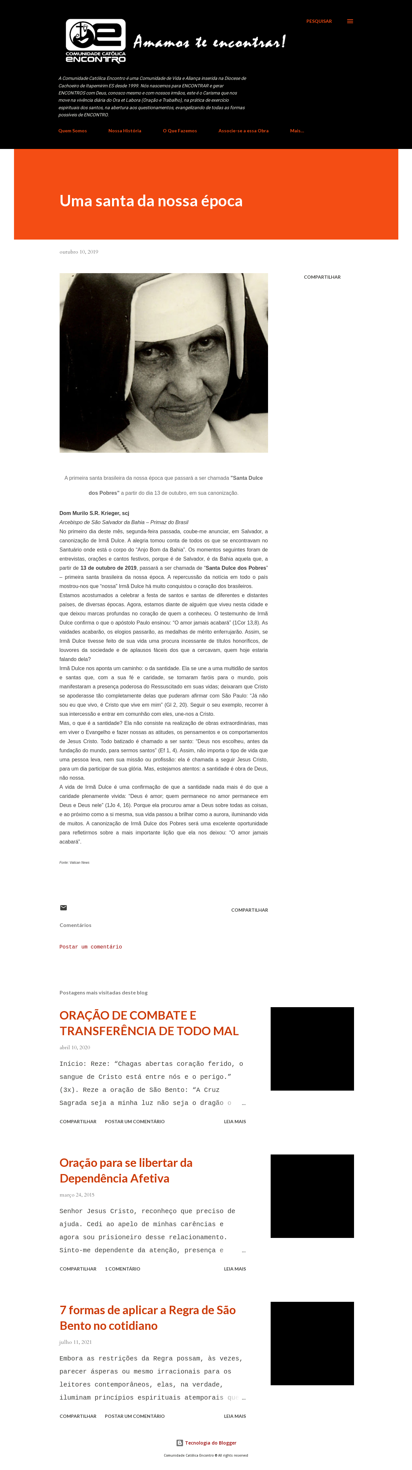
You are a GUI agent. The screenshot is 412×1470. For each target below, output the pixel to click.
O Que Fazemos (180, 130)
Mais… (297, 130)
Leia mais (235, 1121)
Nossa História (124, 130)
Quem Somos (72, 130)
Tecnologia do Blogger (206, 1443)
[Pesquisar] (319, 21)
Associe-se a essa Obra (244, 130)
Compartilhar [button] (322, 277)
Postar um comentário (91, 947)
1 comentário (122, 1269)
